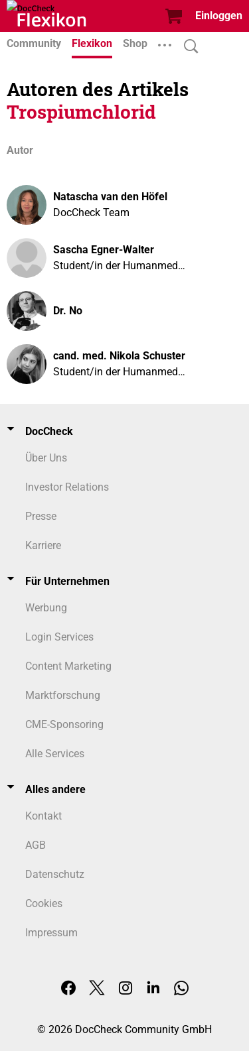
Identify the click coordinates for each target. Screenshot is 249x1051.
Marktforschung (62, 695)
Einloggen (218, 15)
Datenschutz (54, 874)
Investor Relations (67, 487)
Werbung (46, 607)
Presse (40, 516)
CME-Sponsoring (64, 724)
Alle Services (54, 753)
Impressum (51, 932)
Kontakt (43, 816)
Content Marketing (68, 666)
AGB (35, 845)
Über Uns (46, 458)
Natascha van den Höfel (110, 196)
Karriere (43, 545)
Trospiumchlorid (81, 111)
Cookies (43, 903)
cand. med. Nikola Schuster (119, 355)
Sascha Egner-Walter (103, 249)
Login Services (59, 637)
